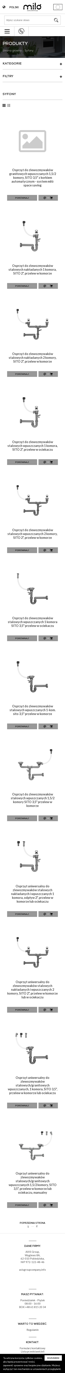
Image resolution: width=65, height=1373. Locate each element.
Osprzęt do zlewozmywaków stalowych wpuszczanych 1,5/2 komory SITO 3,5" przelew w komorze (32, 800)
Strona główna (12, 51)
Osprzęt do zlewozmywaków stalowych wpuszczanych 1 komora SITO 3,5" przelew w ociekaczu (32, 622)
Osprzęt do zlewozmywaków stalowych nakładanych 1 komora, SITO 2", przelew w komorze (32, 269)
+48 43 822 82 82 (21, 31)
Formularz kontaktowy (32, 1348)
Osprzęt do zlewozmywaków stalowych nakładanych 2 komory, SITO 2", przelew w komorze (33, 357)
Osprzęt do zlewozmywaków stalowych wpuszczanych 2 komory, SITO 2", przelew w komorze (32, 534)
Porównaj (22, 198)
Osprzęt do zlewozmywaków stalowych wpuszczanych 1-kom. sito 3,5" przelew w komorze (33, 710)
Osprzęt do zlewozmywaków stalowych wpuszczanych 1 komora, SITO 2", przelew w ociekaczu (32, 445)
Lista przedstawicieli (32, 1351)
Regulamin (33, 1329)
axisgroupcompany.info (32, 1269)
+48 (27, 1307)
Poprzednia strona (32, 1223)
